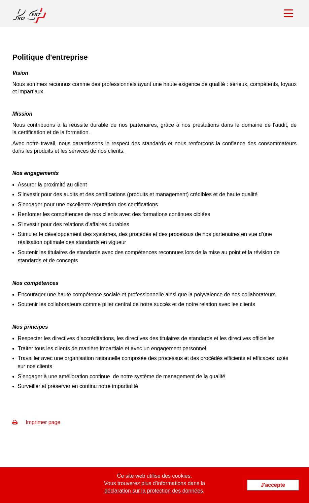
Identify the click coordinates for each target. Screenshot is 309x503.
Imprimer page (36, 422)
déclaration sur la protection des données (153, 491)
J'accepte (273, 485)
